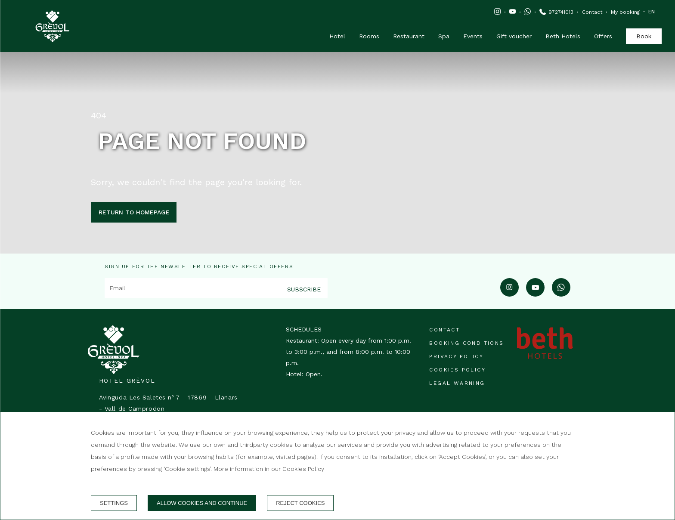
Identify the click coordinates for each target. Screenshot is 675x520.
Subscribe (304, 289)
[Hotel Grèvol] (52, 26)
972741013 (560, 12)
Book (643, 36)
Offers (603, 36)
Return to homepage (134, 212)
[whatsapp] (561, 293)
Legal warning (457, 383)
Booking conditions (466, 343)
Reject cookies (300, 503)
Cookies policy (457, 370)
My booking (625, 12)
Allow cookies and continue (202, 503)
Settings (114, 503)
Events (473, 36)
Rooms (369, 36)
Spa (443, 36)
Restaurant (408, 36)
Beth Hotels (562, 36)
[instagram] (509, 293)
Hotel (337, 36)
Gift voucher (514, 36)
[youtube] (535, 293)
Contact (592, 12)
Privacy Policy (456, 356)
